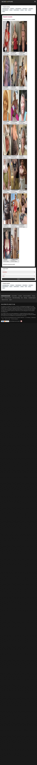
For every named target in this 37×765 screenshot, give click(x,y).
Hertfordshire (16, 10)
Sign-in (10, 299)
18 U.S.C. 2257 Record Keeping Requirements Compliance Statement (12, 317)
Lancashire (31, 8)
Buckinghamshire (6, 8)
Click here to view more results (9, 264)
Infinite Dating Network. (15, 313)
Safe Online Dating (16, 297)
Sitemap (25, 297)
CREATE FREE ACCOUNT (5, 295)
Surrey (29, 10)
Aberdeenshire (5, 10)
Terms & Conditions (27, 295)
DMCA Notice (33, 317)
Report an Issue (5, 299)
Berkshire (12, 8)
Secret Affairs (14, 295)
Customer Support (32, 297)
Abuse (3, 318)
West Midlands (18, 8)
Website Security (8, 297)
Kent (26, 10)
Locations (20, 295)
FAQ (22, 297)
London (22, 10)
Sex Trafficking (27, 317)
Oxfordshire (25, 8)
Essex (4, 11)
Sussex (11, 10)
